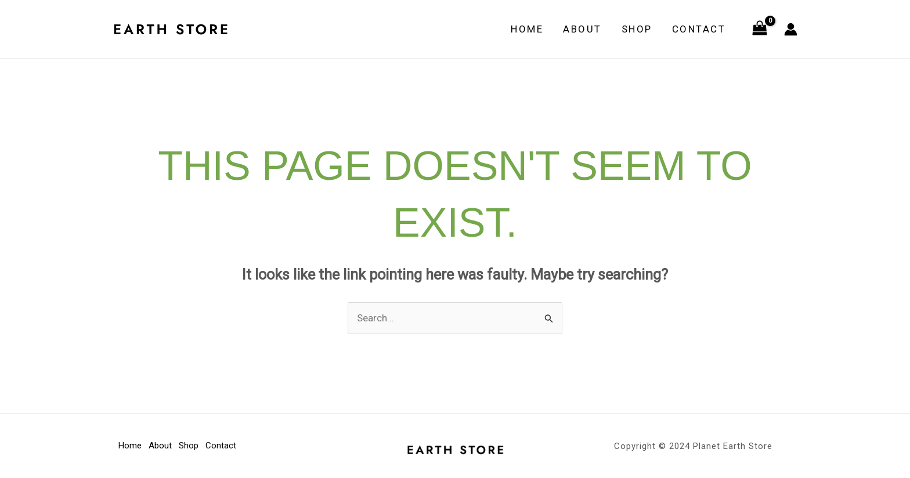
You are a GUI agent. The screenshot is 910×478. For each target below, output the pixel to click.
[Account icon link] (790, 29)
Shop (637, 29)
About (582, 29)
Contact (699, 29)
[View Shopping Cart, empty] (759, 29)
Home (527, 29)
